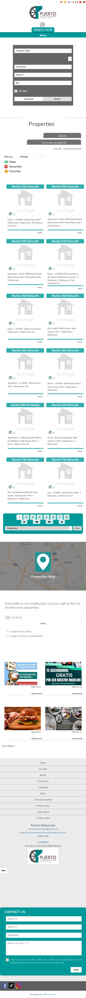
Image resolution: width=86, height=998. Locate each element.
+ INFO (39, 233)
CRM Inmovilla (49, 994)
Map (4, 870)
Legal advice (43, 812)
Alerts (62, 136)
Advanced (28, 99)
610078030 (43, 842)
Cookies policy (43, 818)
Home (43, 762)
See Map (23, 91)
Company (43, 787)
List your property (54, 142)
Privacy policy (43, 805)
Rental (43, 775)
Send (43, 623)
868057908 (43, 836)
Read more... (37, 693)
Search (57, 99)
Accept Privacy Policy (20, 631)
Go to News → (9, 746)
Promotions (43, 781)
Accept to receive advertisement (26, 635)
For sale (43, 769)
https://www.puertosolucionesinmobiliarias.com (43, 832)
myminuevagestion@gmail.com (43, 829)
